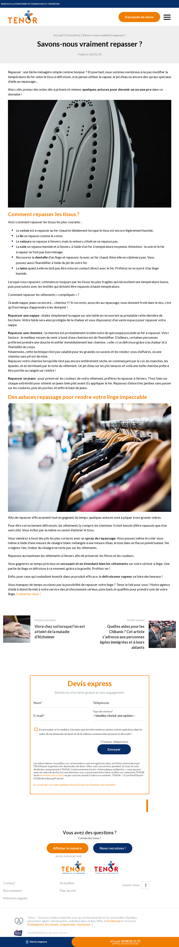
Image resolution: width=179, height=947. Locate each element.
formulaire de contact (48, 778)
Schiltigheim (36, 928)
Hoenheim (83, 928)
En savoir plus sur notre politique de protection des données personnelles (71, 788)
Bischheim (52, 928)
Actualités (73, 35)
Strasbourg (113, 924)
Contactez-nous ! (25, 594)
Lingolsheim (67, 928)
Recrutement (12, 894)
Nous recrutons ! (116, 851)
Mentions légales (15, 901)
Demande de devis (139, 17)
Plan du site (68, 894)
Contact (9, 886)
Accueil (58, 35)
